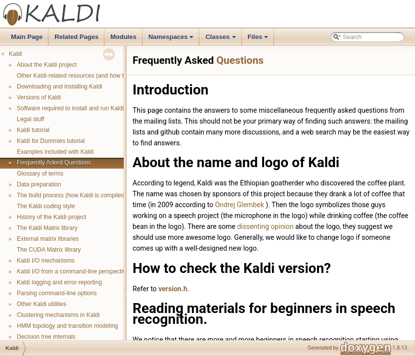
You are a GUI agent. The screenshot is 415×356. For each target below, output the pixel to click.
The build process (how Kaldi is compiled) (71, 195)
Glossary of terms (40, 173)
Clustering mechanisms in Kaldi (58, 315)
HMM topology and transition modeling (67, 325)
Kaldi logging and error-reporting (59, 282)
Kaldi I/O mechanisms (46, 260)
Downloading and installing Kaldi (59, 86)
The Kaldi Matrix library (47, 227)
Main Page (27, 37)
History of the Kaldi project (51, 217)
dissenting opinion (265, 226)
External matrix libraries (48, 238)
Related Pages (76, 37)
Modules (123, 37)
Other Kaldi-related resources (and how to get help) (84, 75)
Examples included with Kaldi (55, 151)
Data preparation (39, 184)
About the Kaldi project (47, 64)
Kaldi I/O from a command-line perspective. (74, 271)
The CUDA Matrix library (49, 249)
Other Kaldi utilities (41, 304)
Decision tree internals (46, 336)
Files (259, 39)
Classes (221, 39)
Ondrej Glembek (240, 205)
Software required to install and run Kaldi (70, 108)
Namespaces (171, 39)
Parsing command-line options (56, 293)
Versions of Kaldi (39, 97)
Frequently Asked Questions (54, 162)
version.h (172, 289)
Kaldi (15, 53)
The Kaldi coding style (46, 206)
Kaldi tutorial (33, 130)
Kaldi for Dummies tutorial (51, 140)
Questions (240, 60)
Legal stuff (30, 119)
